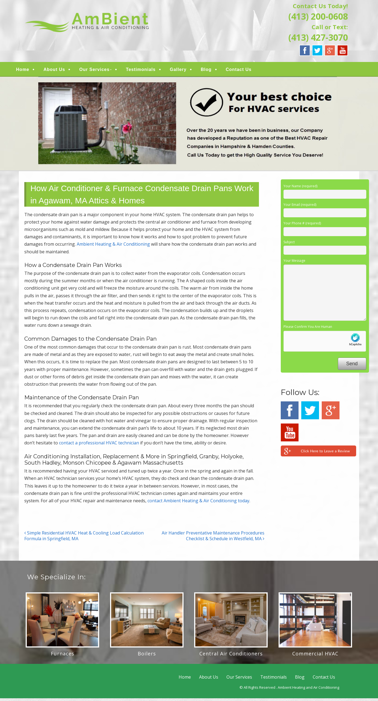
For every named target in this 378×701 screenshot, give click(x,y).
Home (31, 71)
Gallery (187, 71)
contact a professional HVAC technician (99, 445)
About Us (63, 71)
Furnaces (62, 656)
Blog (214, 71)
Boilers (147, 656)
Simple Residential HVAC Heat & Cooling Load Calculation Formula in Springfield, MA (84, 538)
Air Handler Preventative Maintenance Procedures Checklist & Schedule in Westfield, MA (213, 538)
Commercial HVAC (315, 656)
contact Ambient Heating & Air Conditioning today (198, 503)
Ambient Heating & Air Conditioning (113, 247)
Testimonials (150, 71)
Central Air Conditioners (231, 656)
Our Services (103, 71)
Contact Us (247, 71)
